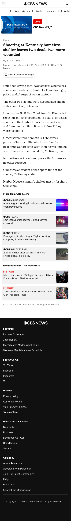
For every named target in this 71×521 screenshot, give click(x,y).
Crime (6, 40)
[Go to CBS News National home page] (35, 3)
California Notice (12, 401)
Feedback (8, 484)
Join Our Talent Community (18, 474)
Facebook (8, 370)
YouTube (8, 365)
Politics (50, 11)
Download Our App (14, 437)
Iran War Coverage (13, 334)
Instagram (8, 376)
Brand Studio (10, 443)
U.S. (5, 11)
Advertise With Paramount (17, 468)
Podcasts (8, 432)
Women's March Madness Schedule (22, 350)
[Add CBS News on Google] (19, 75)
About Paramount (13, 463)
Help (5, 479)
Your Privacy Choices (14, 407)
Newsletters (9, 427)
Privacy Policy (11, 396)
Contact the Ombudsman (17, 490)
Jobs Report (10, 339)
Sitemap (7, 448)
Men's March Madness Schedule (21, 345)
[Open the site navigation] (13, 3)
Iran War (14, 11)
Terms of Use (10, 412)
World (39, 11)
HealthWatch (64, 11)
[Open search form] (67, 3)
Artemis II (27, 11)
